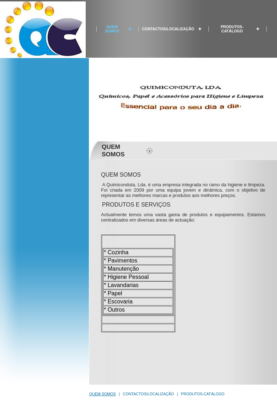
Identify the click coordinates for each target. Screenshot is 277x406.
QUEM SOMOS (112, 29)
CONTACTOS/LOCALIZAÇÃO (168, 29)
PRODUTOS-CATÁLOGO (232, 29)
